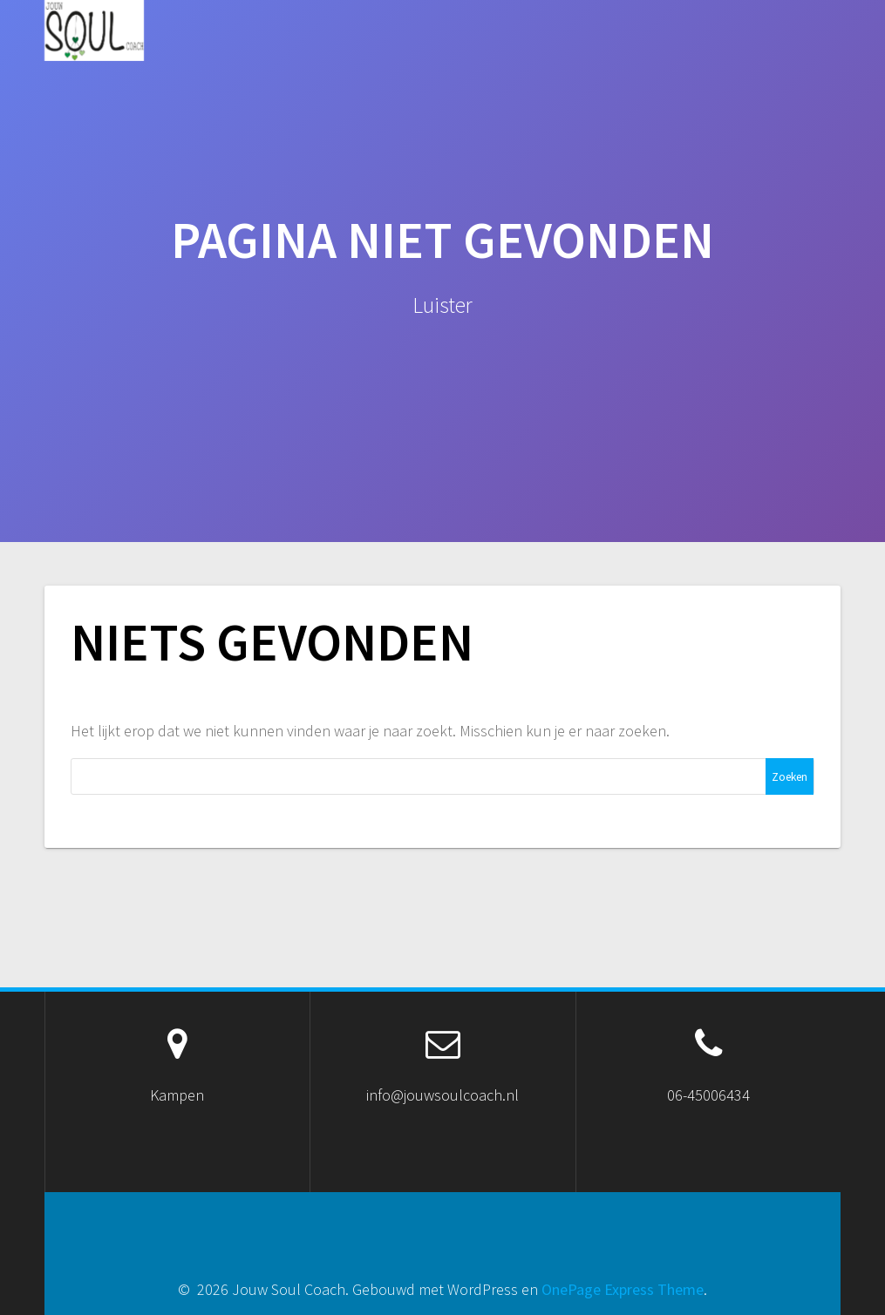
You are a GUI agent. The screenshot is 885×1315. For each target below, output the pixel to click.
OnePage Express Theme (622, 1289)
